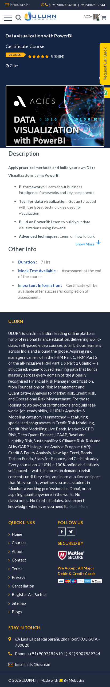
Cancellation (21, 586)
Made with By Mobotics (63, 680)
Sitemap (17, 603)
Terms (15, 568)
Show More (89, 242)
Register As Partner (27, 594)
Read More (78, 506)
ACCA (88, 16)
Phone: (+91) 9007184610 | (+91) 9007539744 (57, 653)
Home (15, 534)
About (15, 551)
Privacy (16, 577)
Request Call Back (104, 63)
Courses (17, 542)
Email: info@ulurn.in (32, 664)
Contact (17, 560)
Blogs (15, 611)
